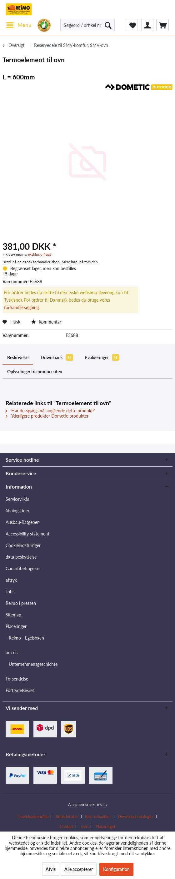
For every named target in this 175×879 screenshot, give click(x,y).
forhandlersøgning (21, 307)
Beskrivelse (17, 357)
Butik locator (67, 816)
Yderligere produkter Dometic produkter (47, 416)
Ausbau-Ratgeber (22, 522)
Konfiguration (116, 869)
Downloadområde (33, 816)
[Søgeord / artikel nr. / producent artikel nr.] (87, 25)
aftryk (11, 580)
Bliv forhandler (98, 816)
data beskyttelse (21, 557)
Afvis (51, 869)
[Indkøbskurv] (162, 25)
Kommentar (46, 321)
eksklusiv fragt (39, 254)
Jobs (10, 591)
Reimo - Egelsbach (26, 637)
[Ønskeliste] (132, 25)
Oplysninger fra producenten (34, 371)
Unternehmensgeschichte (33, 664)
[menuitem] (18, 25)
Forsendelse (17, 678)
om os (12, 652)
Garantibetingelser (23, 568)
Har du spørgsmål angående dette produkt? (50, 410)
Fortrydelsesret (20, 690)
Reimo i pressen (21, 603)
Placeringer (16, 626)
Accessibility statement (27, 533)
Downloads (57, 357)
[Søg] (108, 25)
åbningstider (17, 510)
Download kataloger (135, 816)
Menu (19, 24)
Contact (67, 826)
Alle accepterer (78, 869)
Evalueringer (102, 357)
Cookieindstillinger (23, 545)
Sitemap (13, 614)
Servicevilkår (17, 499)
